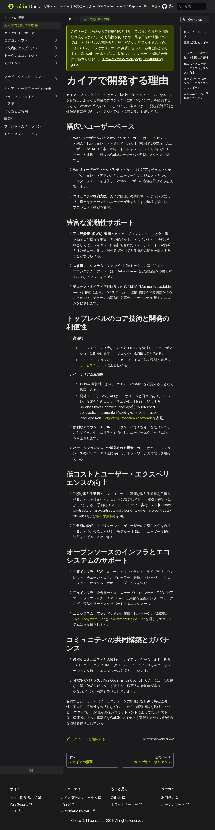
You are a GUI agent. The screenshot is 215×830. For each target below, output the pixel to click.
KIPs (15, 811)
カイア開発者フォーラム (80, 797)
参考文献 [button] (76, 6)
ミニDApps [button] (130, 6)
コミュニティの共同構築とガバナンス (196, 96)
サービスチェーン (93, 365)
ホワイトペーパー (126, 804)
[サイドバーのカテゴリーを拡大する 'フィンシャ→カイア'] (56, 96)
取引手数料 (104, 516)
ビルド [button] (48, 6)
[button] (31, 40)
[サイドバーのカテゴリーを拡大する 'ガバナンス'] (56, 63)
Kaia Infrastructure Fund (127, 619)
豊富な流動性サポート (196, 45)
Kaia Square (21, 804)
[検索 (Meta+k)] (192, 6)
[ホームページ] (70, 19)
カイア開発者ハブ (25, 797)
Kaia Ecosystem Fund (89, 619)
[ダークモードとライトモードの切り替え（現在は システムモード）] (171, 6)
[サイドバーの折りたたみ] (31, 770)
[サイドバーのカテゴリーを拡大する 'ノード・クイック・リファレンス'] (56, 78)
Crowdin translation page (122, 59)
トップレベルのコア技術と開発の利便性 (196, 55)
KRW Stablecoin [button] (108, 6)
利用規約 (169, 797)
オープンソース (175, 804)
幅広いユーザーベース (196, 34)
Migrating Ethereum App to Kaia (129, 418)
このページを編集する (85, 739)
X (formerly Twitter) (77, 811)
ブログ (67, 804)
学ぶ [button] (89, 6)
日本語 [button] (150, 6)
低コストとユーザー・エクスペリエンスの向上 (196, 68)
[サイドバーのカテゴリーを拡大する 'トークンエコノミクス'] (56, 55)
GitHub (118, 797)
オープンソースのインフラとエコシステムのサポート (196, 83)
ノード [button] (61, 6)
